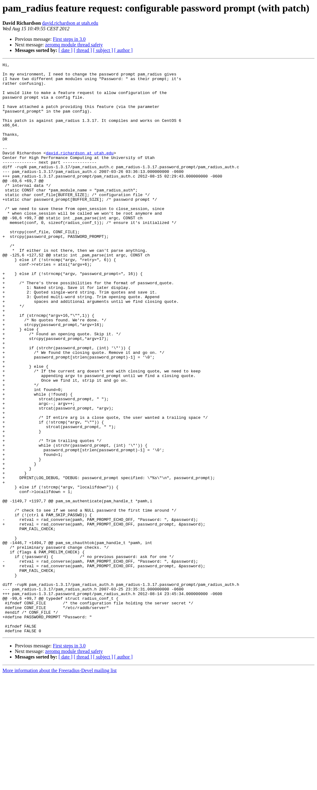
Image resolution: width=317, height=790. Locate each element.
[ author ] (123, 50)
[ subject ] (103, 50)
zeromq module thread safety (74, 44)
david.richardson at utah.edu (70, 23)
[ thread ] (83, 50)
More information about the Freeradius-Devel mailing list (59, 784)
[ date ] (65, 50)
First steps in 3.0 (69, 39)
